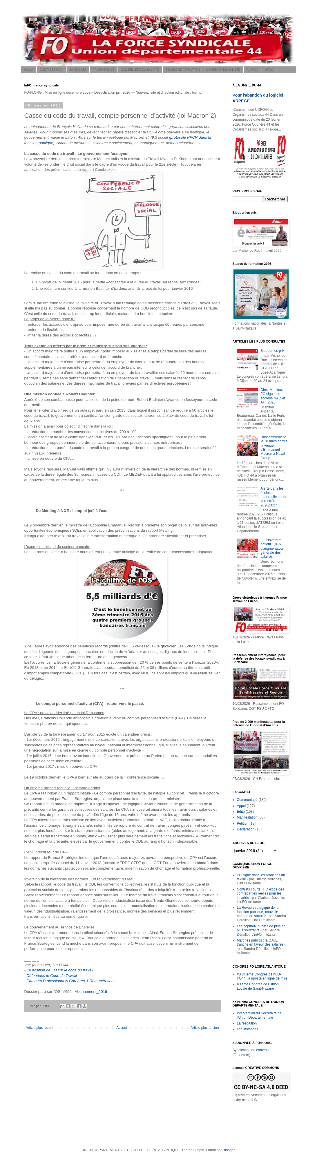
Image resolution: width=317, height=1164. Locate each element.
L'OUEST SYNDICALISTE (223, 69)
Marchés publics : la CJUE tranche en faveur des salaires (260, 942)
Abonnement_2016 (91, 991)
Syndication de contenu (251, 1050)
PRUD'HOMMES (103, 69)
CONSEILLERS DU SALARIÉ (140, 69)
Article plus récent (39, 1028)
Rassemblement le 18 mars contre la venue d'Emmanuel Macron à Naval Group (273, 447)
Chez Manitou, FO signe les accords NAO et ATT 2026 (272, 396)
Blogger (229, 1150)
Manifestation (247, 817)
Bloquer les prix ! (273, 351)
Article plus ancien (205, 1028)
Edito (241, 812)
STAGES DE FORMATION (183, 69)
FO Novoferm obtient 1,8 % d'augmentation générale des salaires (272, 548)
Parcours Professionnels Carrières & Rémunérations (71, 981)
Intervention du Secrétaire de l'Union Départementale (259, 1015)
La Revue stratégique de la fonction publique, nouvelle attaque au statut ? (257, 912)
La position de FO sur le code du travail (60, 970)
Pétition (243, 823)
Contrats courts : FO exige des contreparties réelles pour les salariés (260, 893)
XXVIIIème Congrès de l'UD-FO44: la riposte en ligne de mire (262, 976)
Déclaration (246, 829)
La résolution (247, 1023)
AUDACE (253, 69)
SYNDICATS (78, 69)
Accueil (28, 69)
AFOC (269, 69)
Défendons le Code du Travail (52, 975)
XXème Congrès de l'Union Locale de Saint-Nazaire (258, 986)
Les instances (247, 1029)
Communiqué (247, 800)
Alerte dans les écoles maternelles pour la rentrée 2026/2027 (273, 496)
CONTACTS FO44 (52, 69)
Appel (241, 806)
